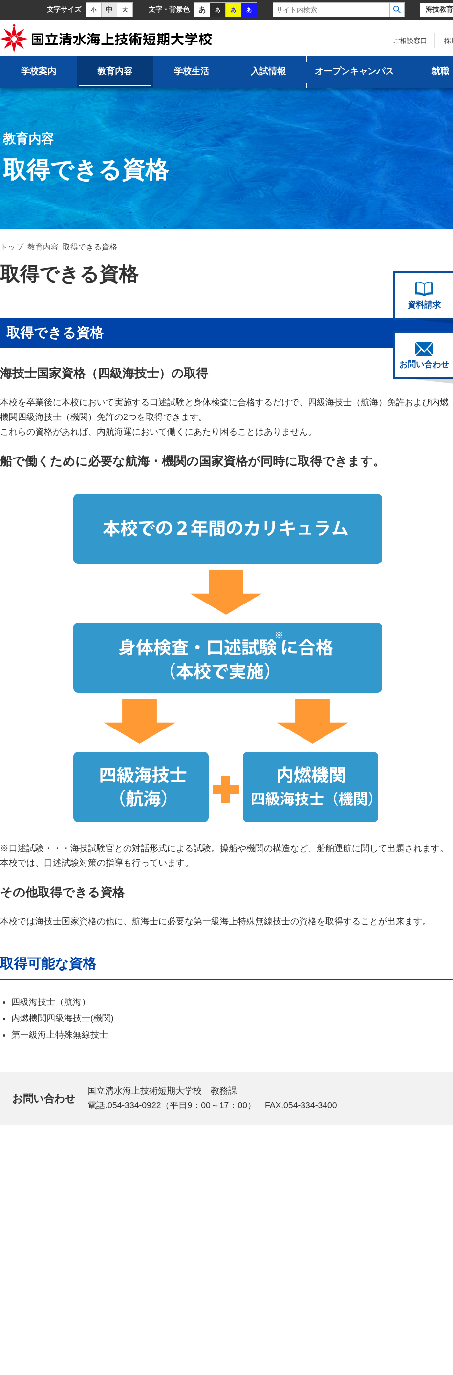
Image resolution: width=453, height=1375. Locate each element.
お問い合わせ (424, 355)
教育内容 (114, 71)
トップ (11, 247)
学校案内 (38, 71)
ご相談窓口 (410, 40)
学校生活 (191, 71)
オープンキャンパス (354, 71)
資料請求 (424, 295)
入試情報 (268, 71)
